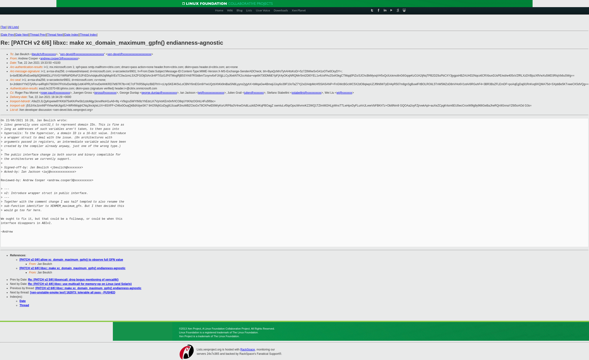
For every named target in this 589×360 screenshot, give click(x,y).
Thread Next (55, 34)
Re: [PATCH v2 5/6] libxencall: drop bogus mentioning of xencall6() (73, 279)
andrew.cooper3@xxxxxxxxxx (59, 58)
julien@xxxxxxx (254, 92)
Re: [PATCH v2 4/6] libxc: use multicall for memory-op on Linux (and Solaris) (80, 284)
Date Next (21, 34)
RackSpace (247, 349)
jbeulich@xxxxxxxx (44, 54)
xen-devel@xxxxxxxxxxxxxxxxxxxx (82, 54)
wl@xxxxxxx (344, 92)
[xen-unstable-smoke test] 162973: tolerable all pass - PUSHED (72, 292)
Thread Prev (37, 34)
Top (3, 27)
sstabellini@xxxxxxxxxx (306, 92)
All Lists (13, 27)
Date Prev (7, 34)
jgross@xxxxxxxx (105, 92)
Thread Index (88, 34)
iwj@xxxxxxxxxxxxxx (211, 92)
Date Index (71, 34)
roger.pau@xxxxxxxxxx (55, 92)
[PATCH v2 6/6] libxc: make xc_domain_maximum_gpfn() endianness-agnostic (72, 268)
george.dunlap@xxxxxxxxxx (159, 92)
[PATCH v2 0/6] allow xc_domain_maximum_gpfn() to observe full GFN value (71, 259)
